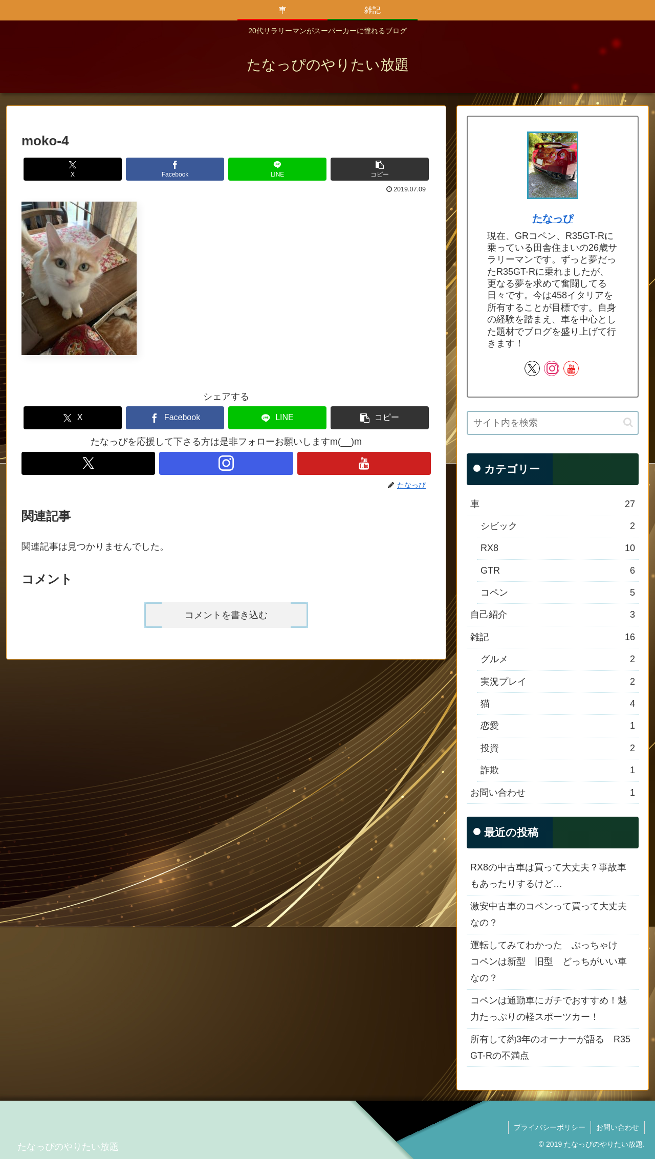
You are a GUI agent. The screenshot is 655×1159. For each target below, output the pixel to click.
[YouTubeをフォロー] (364, 463)
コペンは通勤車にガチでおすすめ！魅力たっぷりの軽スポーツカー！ (548, 1008)
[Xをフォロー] (88, 463)
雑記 (552, 637)
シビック (558, 526)
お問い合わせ (552, 792)
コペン (558, 592)
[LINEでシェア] (277, 169)
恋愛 (558, 725)
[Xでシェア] (73, 169)
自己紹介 (552, 614)
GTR (558, 570)
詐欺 (558, 770)
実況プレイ (558, 681)
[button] (380, 169)
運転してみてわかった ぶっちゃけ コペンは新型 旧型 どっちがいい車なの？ (548, 961)
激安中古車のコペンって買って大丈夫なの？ (548, 914)
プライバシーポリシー (549, 1127)
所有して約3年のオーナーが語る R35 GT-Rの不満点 (550, 1047)
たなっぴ (552, 218)
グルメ (558, 659)
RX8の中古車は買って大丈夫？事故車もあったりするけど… (548, 875)
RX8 (558, 548)
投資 (558, 748)
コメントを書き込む (226, 615)
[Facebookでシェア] (175, 169)
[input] (553, 423)
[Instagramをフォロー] (226, 463)
